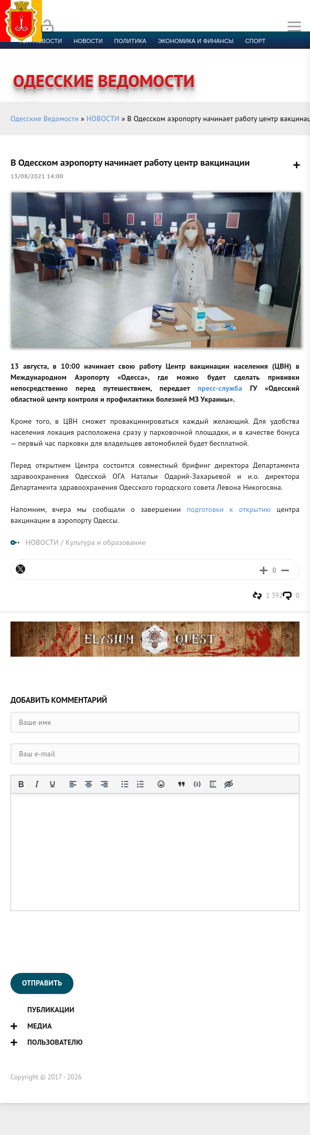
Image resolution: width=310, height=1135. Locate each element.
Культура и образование (59, 53)
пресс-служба (220, 388)
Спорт (255, 41)
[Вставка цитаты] (181, 784)
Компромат (129, 53)
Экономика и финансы (195, 41)
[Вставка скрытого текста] (229, 784)
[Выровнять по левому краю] (73, 784)
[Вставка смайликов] (161, 784)
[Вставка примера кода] (197, 784)
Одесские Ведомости (44, 118)
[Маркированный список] (125, 784)
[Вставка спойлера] (213, 784)
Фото (201, 53)
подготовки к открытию (229, 509)
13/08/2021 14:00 (36, 176)
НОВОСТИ (103, 118)
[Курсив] (37, 784)
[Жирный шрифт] (21, 784)
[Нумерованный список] (140, 784)
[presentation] (90, 942)
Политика (130, 41)
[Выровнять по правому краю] (104, 784)
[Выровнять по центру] (89, 784)
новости (87, 41)
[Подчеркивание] (52, 784)
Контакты (237, 53)
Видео (170, 53)
